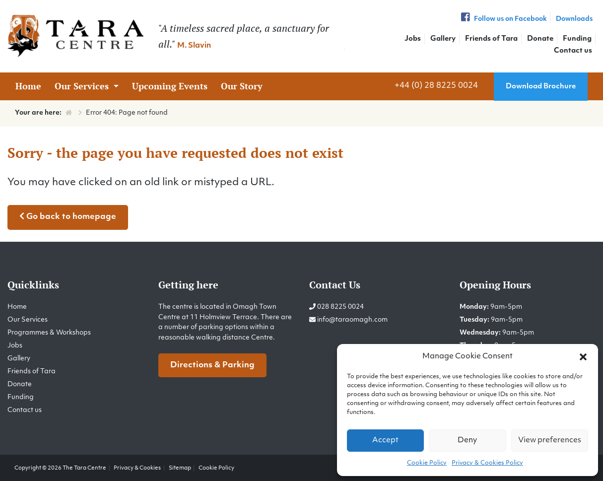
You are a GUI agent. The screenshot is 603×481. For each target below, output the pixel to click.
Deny (467, 440)
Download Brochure (541, 86)
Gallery (443, 39)
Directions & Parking (212, 365)
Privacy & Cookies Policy (487, 463)
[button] (583, 357)
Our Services (83, 86)
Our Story (242, 86)
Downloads (574, 19)
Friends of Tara (491, 39)
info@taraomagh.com (352, 320)
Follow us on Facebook (503, 19)
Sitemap (180, 468)
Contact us (573, 51)
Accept (385, 440)
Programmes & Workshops (49, 333)
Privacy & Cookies (137, 468)
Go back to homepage (67, 216)
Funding (577, 39)
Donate (540, 39)
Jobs (412, 39)
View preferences (549, 440)
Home (28, 86)
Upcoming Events (169, 86)
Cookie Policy (427, 463)
